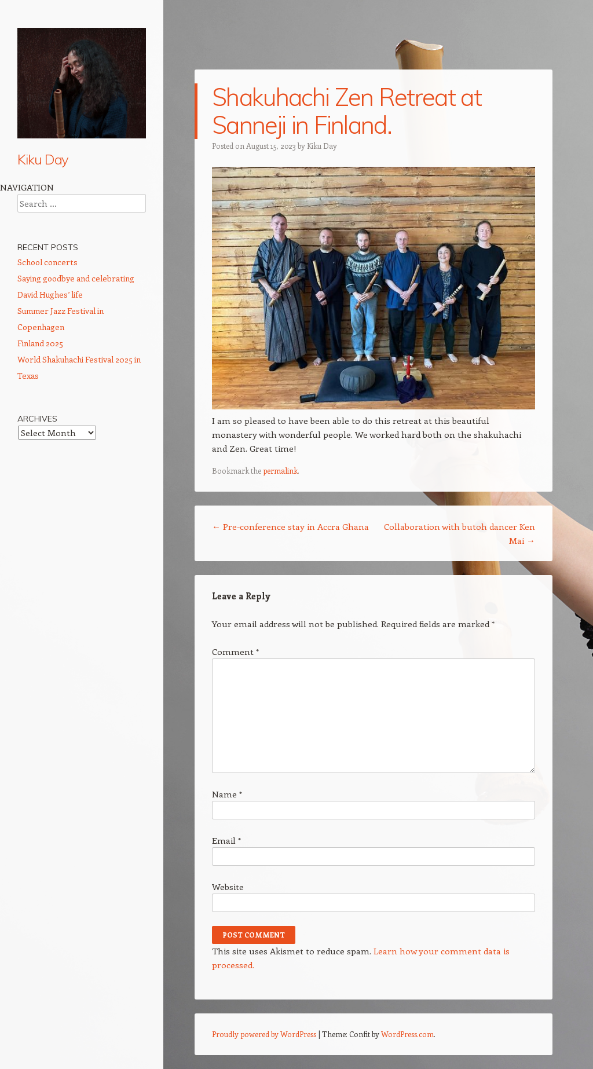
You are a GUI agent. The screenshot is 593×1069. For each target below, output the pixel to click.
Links (26, 453)
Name (227, 794)
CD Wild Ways (45, 286)
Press (27, 412)
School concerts (47, 560)
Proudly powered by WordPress (264, 1034)
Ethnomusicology (49, 328)
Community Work (50, 370)
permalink (280, 470)
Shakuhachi (39, 231)
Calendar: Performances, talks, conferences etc (75, 259)
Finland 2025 (40, 641)
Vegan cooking (46, 391)
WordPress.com (407, 1034)
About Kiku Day (46, 211)
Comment (235, 651)
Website (228, 886)
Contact (32, 432)
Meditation (37, 349)
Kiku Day (42, 159)
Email (226, 840)
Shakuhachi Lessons (55, 307)
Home (29, 190)
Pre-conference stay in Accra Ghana (290, 526)
